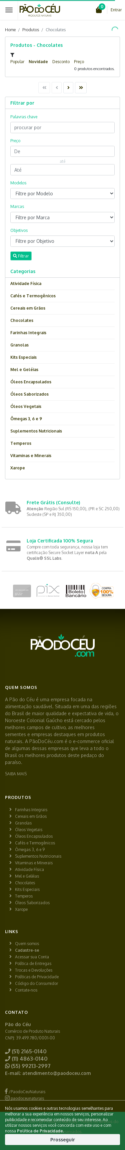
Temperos (20, 443)
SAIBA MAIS (16, 773)
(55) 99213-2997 (28, 1066)
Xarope (17, 467)
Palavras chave (23, 116)
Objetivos (19, 230)
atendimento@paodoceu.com (56, 1073)
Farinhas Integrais (28, 332)
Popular (17, 61)
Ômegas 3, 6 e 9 (26, 418)
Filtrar (21, 255)
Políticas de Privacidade (37, 976)
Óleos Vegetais (25, 406)
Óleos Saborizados (29, 394)
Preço (79, 61)
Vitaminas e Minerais (30, 455)
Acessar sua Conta (32, 956)
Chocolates (21, 320)
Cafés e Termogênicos (33, 295)
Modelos (18, 182)
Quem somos (27, 943)
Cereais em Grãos (27, 308)
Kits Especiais (23, 357)
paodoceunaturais (24, 1098)
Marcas (17, 206)
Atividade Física (25, 283)
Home (10, 29)
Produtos (30, 29)
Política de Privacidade (40, 1130)
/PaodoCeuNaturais (25, 1091)
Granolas (19, 344)
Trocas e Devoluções (33, 970)
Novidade (38, 61)
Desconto (61, 61)
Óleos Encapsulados (30, 381)
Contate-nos (26, 990)
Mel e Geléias (24, 369)
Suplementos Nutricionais (36, 431)
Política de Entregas (33, 963)
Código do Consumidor (36, 983)
